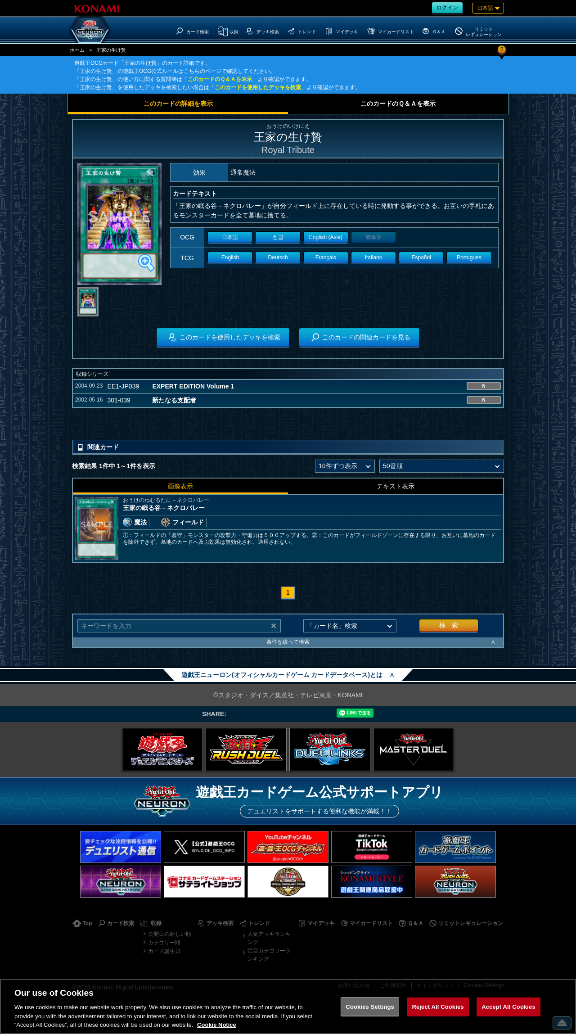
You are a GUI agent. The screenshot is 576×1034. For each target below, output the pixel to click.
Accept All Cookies (509, 1006)
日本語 (230, 237)
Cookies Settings (370, 1006)
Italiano (373, 257)
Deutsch (278, 257)
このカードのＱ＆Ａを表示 (220, 79)
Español (421, 257)
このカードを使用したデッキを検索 (258, 87)
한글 (278, 237)
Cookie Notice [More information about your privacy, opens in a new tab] (216, 1024)
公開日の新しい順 (169, 934)
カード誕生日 (164, 951)
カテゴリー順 (164, 942)
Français (325, 257)
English (230, 257)
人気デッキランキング (269, 938)
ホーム (77, 50)
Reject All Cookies (438, 1006)
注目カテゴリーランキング (269, 955)
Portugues (469, 257)
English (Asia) (325, 237)
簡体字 (373, 237)
